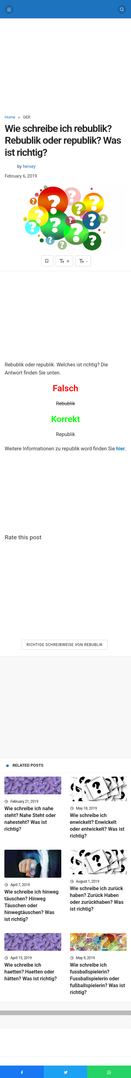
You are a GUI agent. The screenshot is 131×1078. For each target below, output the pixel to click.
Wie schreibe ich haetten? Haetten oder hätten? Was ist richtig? (30, 972)
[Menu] (9, 9)
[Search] (122, 9)
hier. (121, 449)
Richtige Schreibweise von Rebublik (65, 645)
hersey (29, 166)
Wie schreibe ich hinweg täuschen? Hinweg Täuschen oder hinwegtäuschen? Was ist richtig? (31, 905)
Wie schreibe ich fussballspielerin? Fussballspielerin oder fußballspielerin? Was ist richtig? (97, 978)
